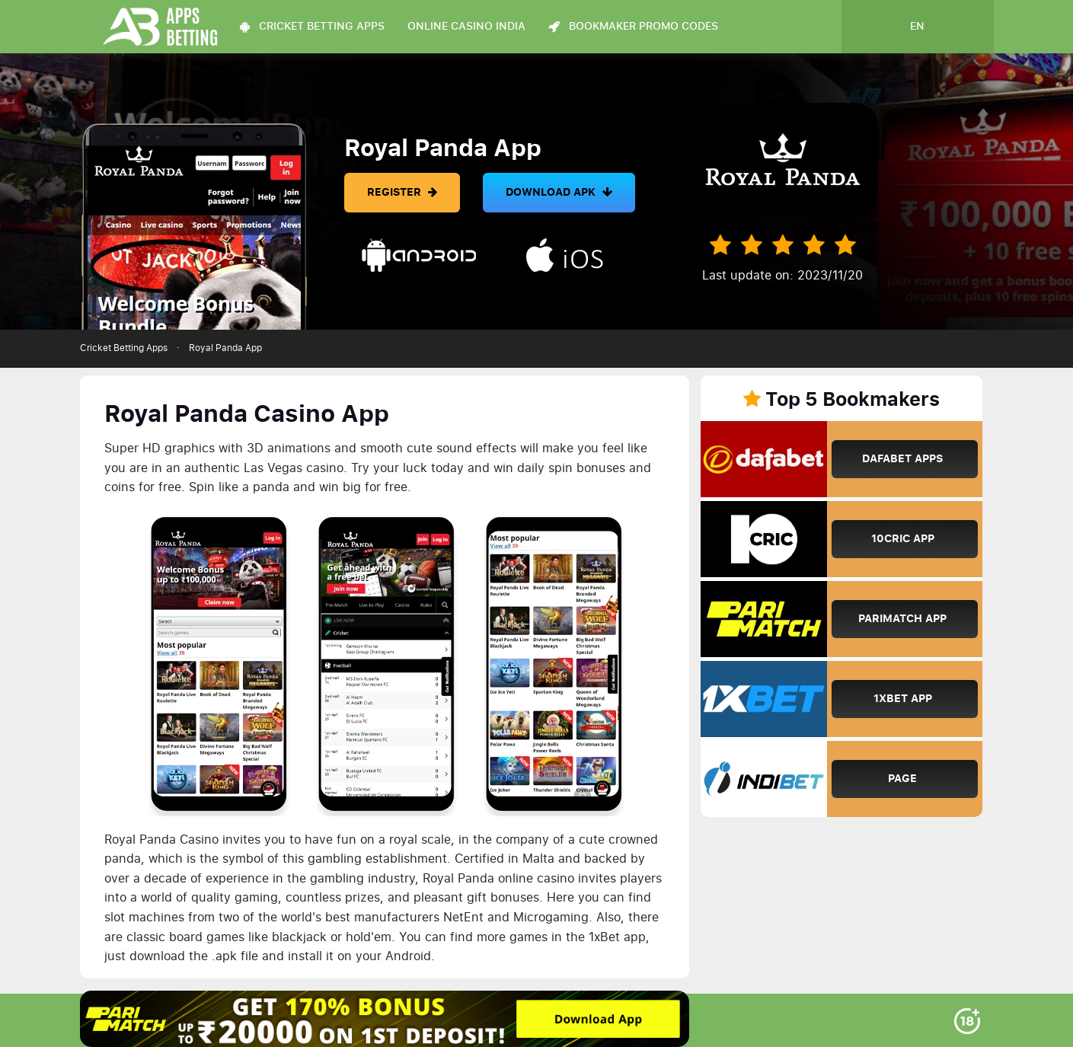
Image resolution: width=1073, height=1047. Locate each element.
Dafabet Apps (902, 458)
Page (902, 778)
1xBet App (902, 698)
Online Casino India (466, 26)
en (917, 26)
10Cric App (902, 538)
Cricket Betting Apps (124, 348)
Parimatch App (902, 618)
